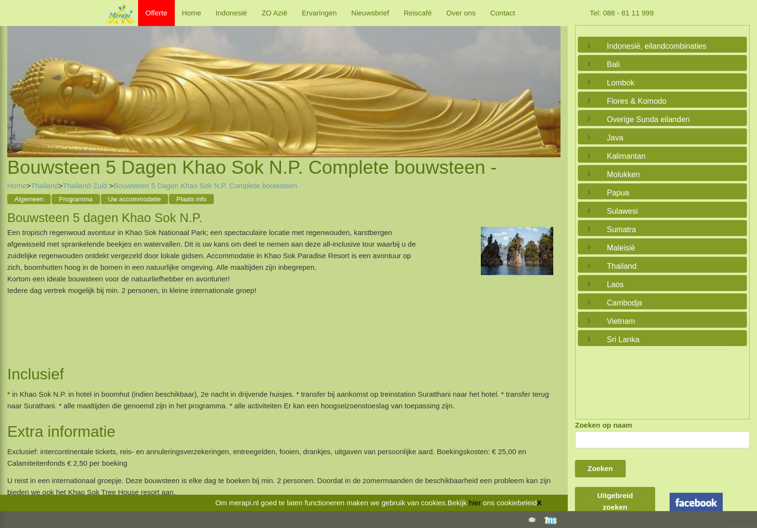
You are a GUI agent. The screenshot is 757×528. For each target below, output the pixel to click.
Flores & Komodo (637, 101)
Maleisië (621, 248)
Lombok (620, 83)
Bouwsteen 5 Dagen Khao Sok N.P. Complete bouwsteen (205, 185)
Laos (615, 284)
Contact (502, 13)
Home (191, 13)
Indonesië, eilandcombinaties (656, 46)
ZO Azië (274, 13)
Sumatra (621, 229)
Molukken (623, 174)
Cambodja (624, 303)
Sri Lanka (623, 339)
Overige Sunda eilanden (648, 119)
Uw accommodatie (134, 199)
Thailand (45, 185)
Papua (618, 193)
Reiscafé (418, 13)
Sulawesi (622, 211)
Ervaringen (319, 13)
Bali (613, 64)
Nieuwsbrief (370, 13)
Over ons (461, 13)
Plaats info (191, 199)
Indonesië (231, 13)
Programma (76, 199)
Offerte (156, 13)
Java (615, 138)
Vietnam (621, 321)
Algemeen (28, 199)
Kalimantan (626, 156)
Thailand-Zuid (86, 185)
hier (475, 503)
